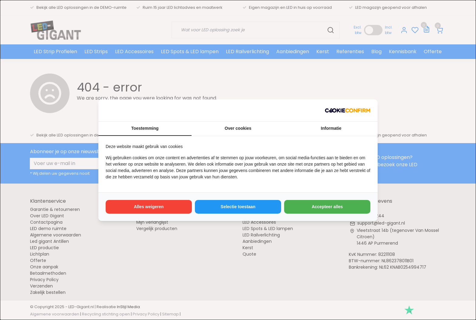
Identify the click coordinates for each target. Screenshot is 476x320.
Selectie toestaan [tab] (238, 206)
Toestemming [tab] (144, 128)
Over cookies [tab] (238, 128)
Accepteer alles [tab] (327, 206)
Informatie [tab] (331, 128)
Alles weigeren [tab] (149, 206)
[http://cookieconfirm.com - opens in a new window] (347, 110)
